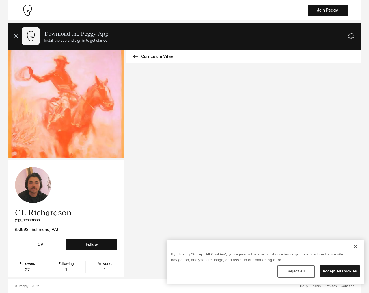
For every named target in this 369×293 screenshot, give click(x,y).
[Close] (355, 246)
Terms (316, 286)
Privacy (330, 286)
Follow (92, 244)
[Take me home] (27, 10)
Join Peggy (327, 10)
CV (40, 244)
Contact (347, 286)
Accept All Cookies (340, 271)
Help (304, 286)
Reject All (296, 271)
